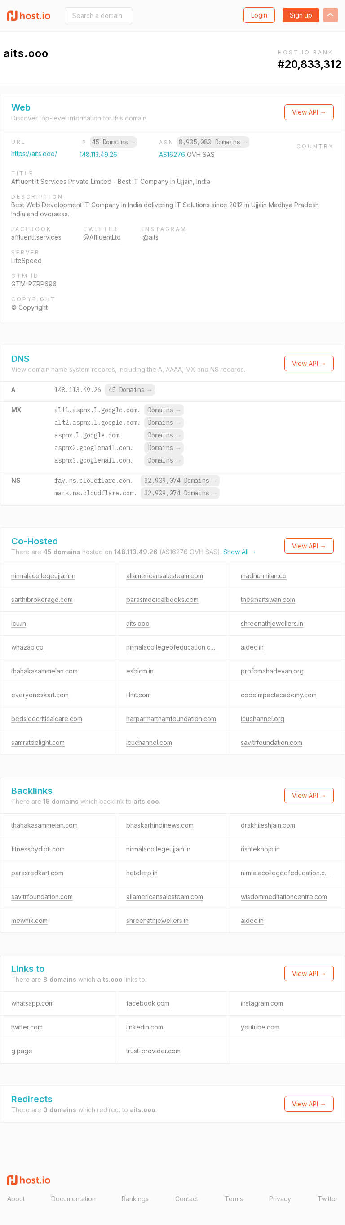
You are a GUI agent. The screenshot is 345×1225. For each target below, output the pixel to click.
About (16, 1199)
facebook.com (147, 1003)
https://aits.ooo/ (34, 153)
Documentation (73, 1199)
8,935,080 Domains (213, 142)
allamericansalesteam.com (164, 575)
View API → (309, 112)
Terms (234, 1199)
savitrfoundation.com (271, 742)
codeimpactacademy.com (279, 695)
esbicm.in (140, 671)
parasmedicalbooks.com (162, 599)
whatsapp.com (32, 1003)
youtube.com (260, 1027)
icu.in (18, 623)
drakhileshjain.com (268, 825)
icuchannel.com (149, 742)
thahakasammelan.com (44, 671)
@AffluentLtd (102, 237)
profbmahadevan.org (272, 671)
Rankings (135, 1199)
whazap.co (27, 647)
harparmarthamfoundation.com (171, 718)
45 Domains (113, 142)
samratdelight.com (38, 742)
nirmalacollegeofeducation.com (172, 647)
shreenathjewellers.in (272, 623)
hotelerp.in (142, 873)
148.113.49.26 (98, 154)
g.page (21, 1051)
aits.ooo (138, 623)
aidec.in (252, 647)
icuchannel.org (262, 718)
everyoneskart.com (40, 695)
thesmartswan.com (268, 599)
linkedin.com (144, 1027)
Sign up (301, 15)
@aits (150, 237)
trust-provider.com (153, 1051)
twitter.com (27, 1027)
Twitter (328, 1199)
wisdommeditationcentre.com (284, 896)
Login (259, 15)
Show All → (240, 552)
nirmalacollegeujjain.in (43, 575)
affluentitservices (36, 237)
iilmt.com (138, 695)
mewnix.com (29, 920)
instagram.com (262, 1003)
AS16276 (173, 154)
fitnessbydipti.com (38, 849)
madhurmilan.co (264, 575)
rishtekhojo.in (260, 849)
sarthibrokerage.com (42, 599)
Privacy (280, 1199)
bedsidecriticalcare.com (46, 718)
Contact (186, 1199)
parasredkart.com (37, 873)
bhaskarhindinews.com (160, 825)
